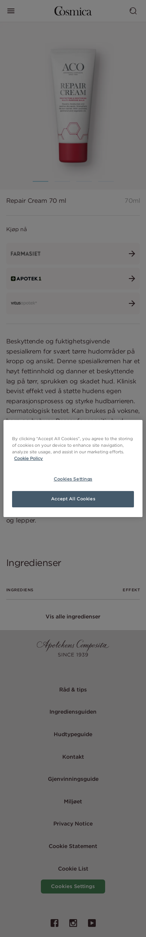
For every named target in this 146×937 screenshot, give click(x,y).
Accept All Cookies (73, 499)
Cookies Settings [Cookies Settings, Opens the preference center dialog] (73, 479)
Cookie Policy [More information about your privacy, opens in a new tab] (28, 458)
